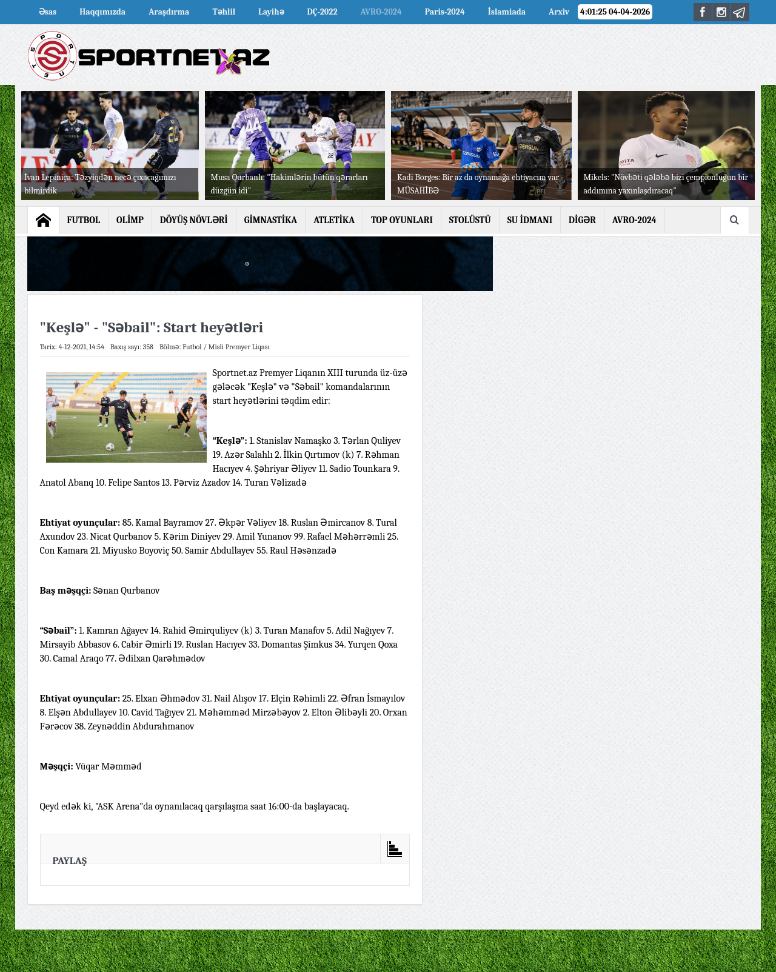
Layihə (271, 12)
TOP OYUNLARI (402, 220)
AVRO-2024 (634, 220)
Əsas (48, 12)
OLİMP (130, 220)
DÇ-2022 (322, 12)
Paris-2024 (445, 12)
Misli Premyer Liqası (239, 347)
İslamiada (507, 12)
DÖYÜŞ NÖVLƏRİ (194, 220)
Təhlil (223, 12)
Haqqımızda (102, 12)
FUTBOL (84, 220)
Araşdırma (169, 12)
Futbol (192, 347)
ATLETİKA (334, 220)
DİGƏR (582, 220)
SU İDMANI (529, 220)
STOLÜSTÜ (470, 220)
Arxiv (559, 12)
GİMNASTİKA (271, 220)
